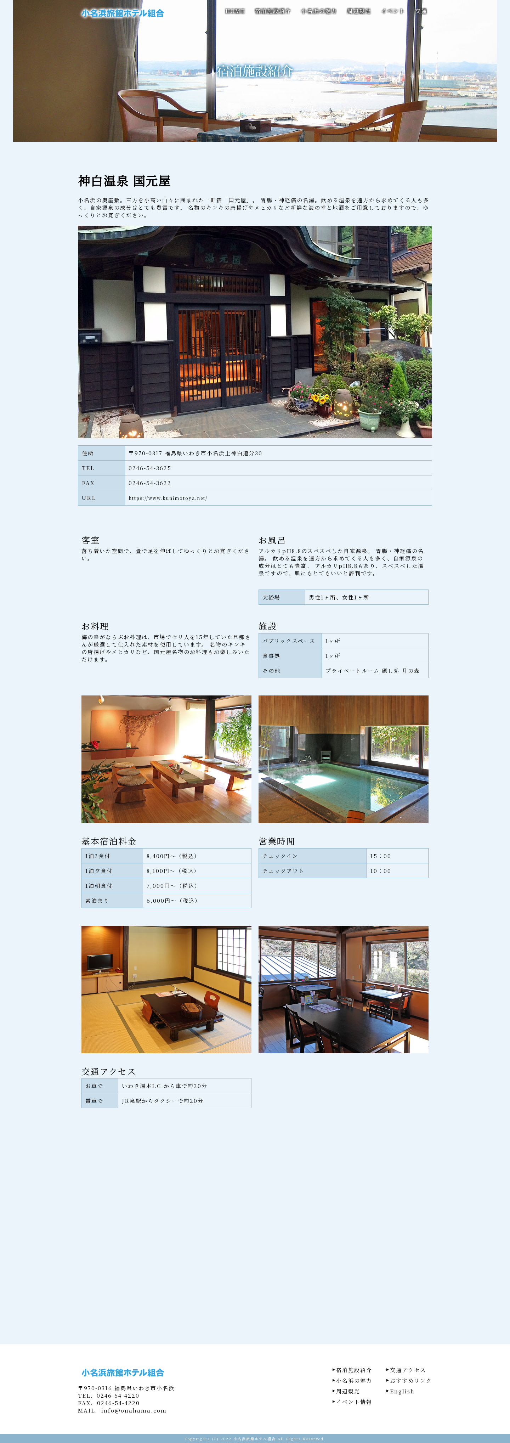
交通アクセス (408, 1370)
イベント (393, 11)
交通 (421, 11)
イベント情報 (354, 1401)
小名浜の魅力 (319, 11)
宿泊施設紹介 (273, 11)
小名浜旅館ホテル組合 (254, 1438)
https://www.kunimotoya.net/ (168, 498)
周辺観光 (359, 11)
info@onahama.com (134, 1410)
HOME (235, 11)
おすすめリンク (411, 1380)
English (402, 1391)
